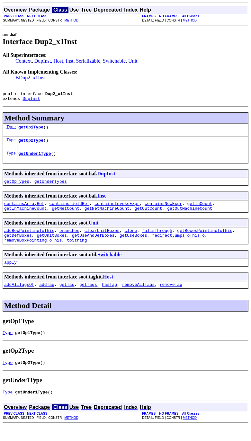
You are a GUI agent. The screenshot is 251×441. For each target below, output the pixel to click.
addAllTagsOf (19, 297)
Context (23, 61)
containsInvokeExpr (116, 210)
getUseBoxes (133, 245)
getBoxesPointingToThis (204, 239)
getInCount (199, 210)
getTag (67, 297)
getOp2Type (30, 144)
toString (77, 250)
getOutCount (148, 216)
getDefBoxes (18, 245)
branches (69, 239)
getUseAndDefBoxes (93, 245)
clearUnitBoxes (102, 239)
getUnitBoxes (52, 245)
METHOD (71, 20)
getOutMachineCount (189, 216)
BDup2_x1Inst (30, 77)
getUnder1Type (34, 158)
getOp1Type (30, 130)
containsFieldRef (69, 210)
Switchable (114, 61)
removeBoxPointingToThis (33, 250)
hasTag (109, 297)
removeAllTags (138, 297)
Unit (132, 61)
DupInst (42, 61)
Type (11, 129)
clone (130, 239)
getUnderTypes (50, 187)
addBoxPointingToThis (29, 239)
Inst (69, 61)
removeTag (171, 297)
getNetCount (65, 216)
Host (58, 61)
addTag (46, 297)
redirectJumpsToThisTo (178, 245)
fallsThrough (157, 239)
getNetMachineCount (107, 216)
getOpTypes (16, 187)
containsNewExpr (163, 210)
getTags (88, 297)
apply (10, 274)
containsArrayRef (24, 210)
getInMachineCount (25, 216)
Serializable (88, 61)
